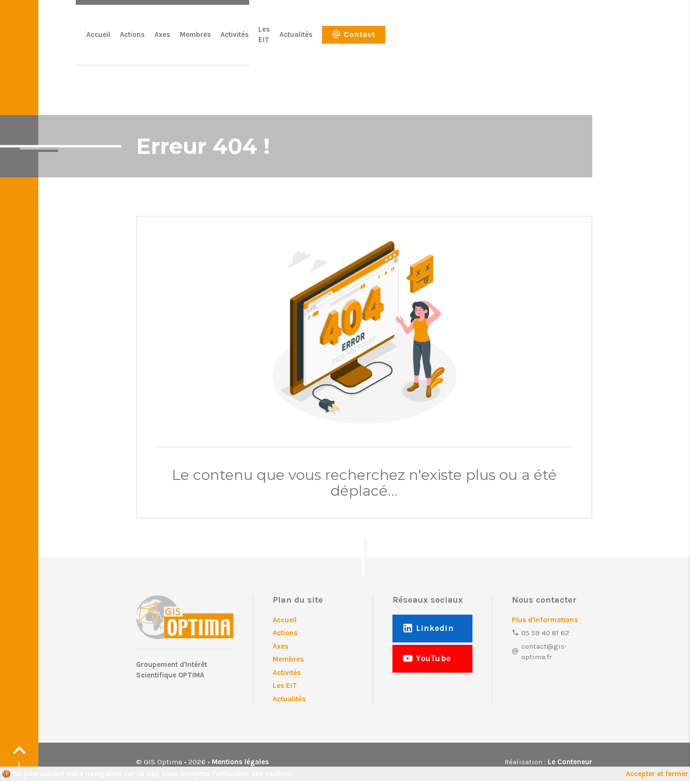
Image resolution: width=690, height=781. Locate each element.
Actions (326, 39)
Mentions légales (240, 762)
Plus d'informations (545, 620)
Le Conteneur (570, 762)
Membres (389, 39)
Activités (428, 39)
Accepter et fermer (657, 773)
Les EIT (464, 39)
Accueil (292, 39)
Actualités (502, 39)
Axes (356, 39)
